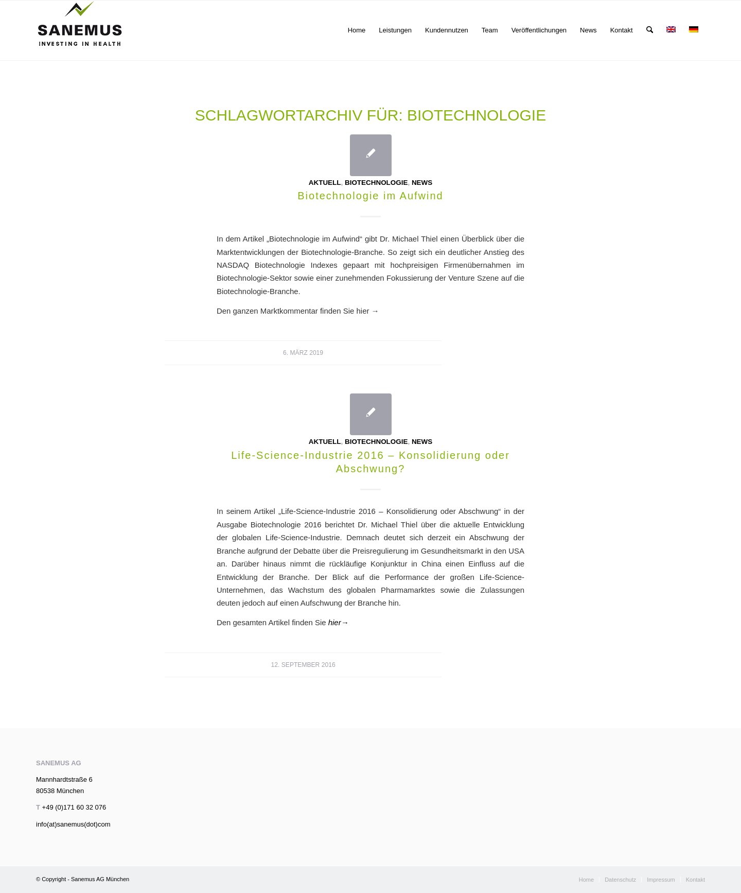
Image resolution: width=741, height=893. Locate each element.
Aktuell (325, 182)
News (422, 182)
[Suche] (650, 30)
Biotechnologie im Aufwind (370, 195)
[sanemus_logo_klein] (80, 30)
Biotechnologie (376, 182)
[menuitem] (357, 30)
